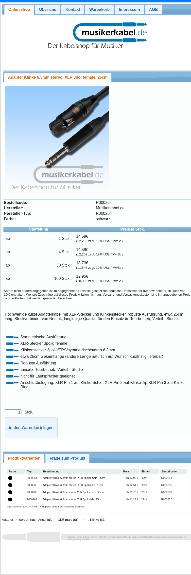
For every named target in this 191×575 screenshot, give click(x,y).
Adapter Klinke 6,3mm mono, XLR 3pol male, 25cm (72, 499)
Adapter (7, 519)
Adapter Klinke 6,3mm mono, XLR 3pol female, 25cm (73, 492)
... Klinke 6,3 (95, 519)
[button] (31, 427)
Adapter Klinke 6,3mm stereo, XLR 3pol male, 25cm (72, 485)
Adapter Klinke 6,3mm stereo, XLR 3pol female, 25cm (73, 477)
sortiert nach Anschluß (35, 519)
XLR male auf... (69, 519)
